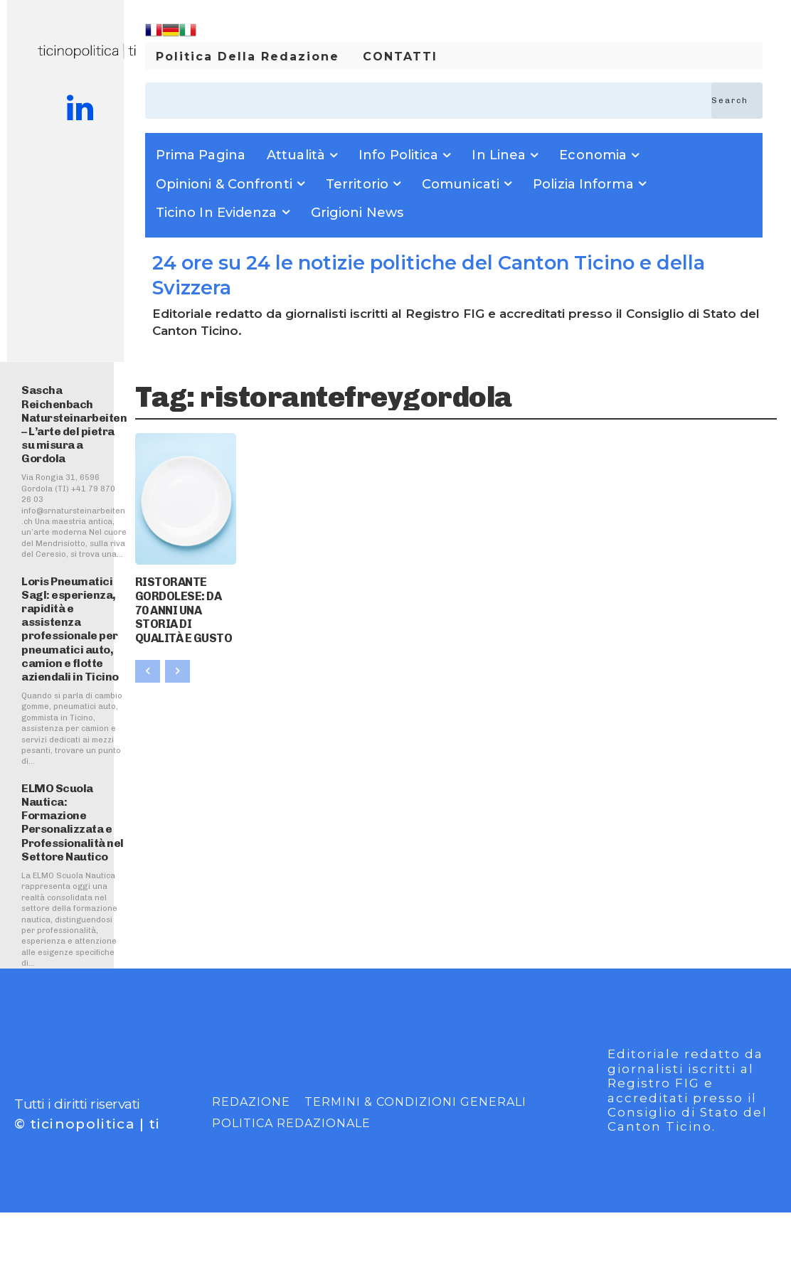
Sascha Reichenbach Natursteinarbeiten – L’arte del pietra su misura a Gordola (74, 424)
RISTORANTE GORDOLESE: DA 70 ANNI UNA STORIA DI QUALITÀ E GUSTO (185, 598)
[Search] (737, 100)
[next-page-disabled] (177, 648)
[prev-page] (147, 648)
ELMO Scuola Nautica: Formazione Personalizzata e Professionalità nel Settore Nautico (72, 822)
